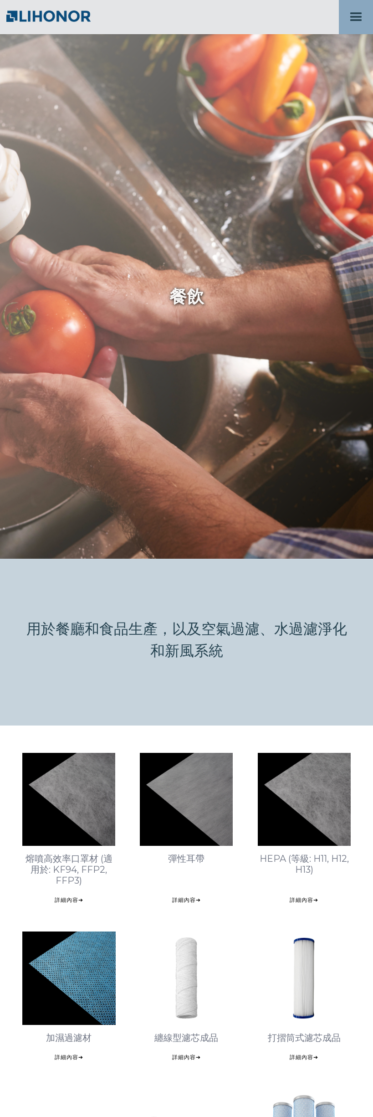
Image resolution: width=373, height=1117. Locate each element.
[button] (356, 17)
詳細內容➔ (69, 899)
